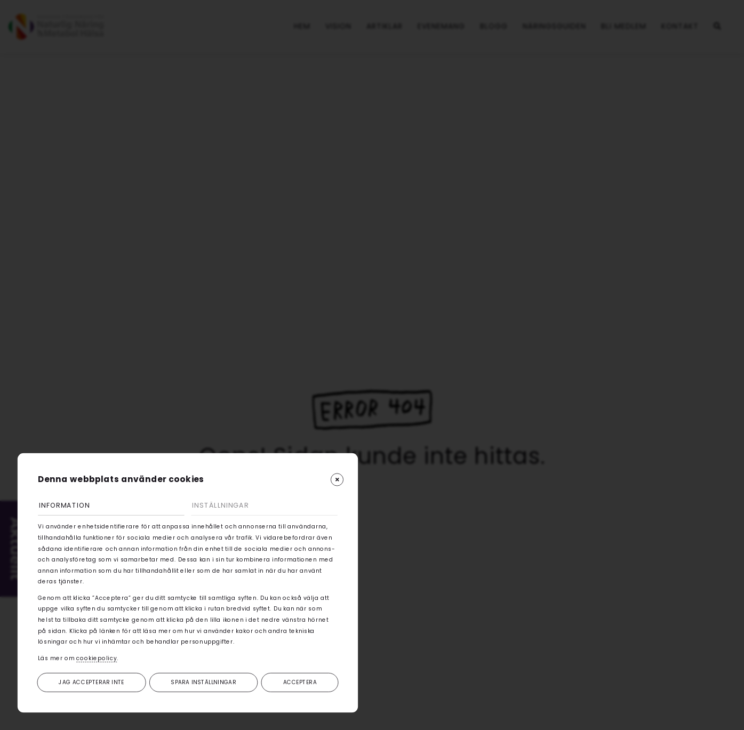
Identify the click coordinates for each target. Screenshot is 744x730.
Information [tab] (67, 505)
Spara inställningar (203, 682)
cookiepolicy (96, 657)
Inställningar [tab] (223, 505)
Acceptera (300, 682)
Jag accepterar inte (91, 682)
